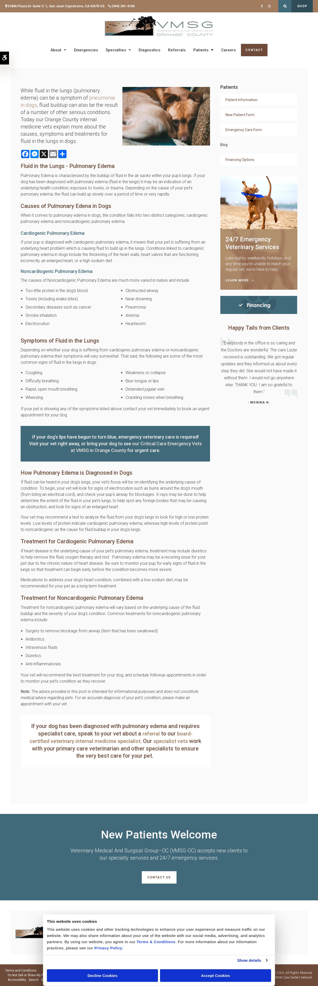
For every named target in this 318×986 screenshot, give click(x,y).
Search (34, 980)
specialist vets (181, 741)
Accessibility (17, 980)
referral (150, 733)
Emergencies (86, 50)
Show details (249, 960)
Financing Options (239, 160)
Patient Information (241, 100)
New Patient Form (240, 115)
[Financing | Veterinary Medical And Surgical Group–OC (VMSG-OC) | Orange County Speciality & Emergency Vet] (258, 304)
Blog (224, 145)
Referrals (177, 50)
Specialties (116, 50)
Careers (228, 50)
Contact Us (159, 877)
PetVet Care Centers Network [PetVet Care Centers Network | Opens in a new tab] (293, 977)
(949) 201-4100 (123, 6)
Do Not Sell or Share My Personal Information (39, 975)
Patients (200, 50)
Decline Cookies (103, 975)
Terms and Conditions (21, 970)
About (56, 50)
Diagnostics (149, 50)
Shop (302, 6)
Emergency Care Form (243, 130)
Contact (254, 50)
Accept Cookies (215, 975)
